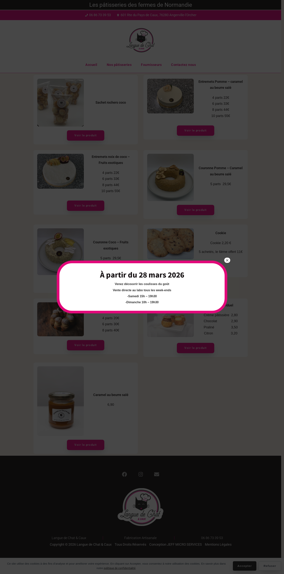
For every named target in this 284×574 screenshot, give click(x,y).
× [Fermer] (227, 260)
